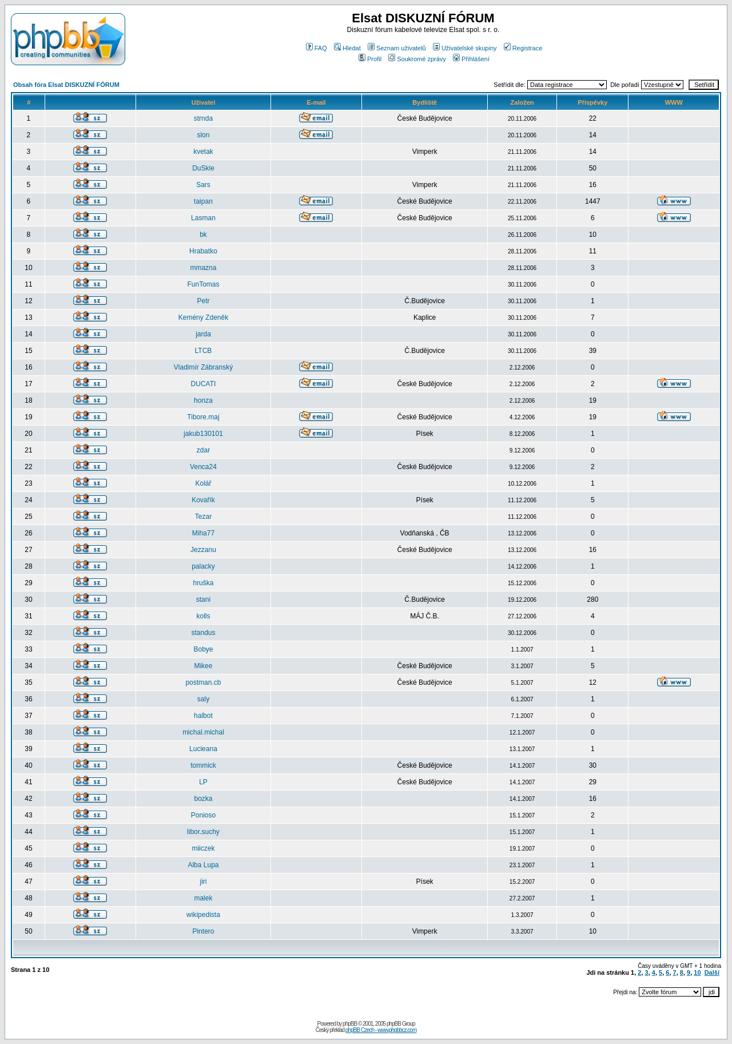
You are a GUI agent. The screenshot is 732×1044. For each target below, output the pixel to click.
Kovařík (203, 500)
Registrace (523, 48)
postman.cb (203, 682)
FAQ (316, 48)
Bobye (203, 649)
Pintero (203, 931)
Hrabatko (203, 251)
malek (203, 898)
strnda (203, 118)
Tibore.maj (203, 417)
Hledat (347, 48)
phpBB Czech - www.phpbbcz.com (380, 1030)
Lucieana (203, 749)
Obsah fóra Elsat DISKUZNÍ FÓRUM (66, 84)
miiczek (203, 848)
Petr (203, 301)
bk (203, 235)
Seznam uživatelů (397, 48)
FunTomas (203, 284)
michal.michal (203, 732)
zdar (203, 450)
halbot (203, 716)
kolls (203, 616)
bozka (203, 799)
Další (712, 972)
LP (203, 782)
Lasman (203, 218)
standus (203, 633)
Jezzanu (203, 550)
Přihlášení (471, 58)
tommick (203, 765)
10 (697, 972)
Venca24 (203, 467)
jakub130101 (203, 434)
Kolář (203, 483)
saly (203, 699)
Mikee (203, 666)
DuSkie (203, 168)
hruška (203, 583)
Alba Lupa (203, 865)
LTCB (203, 351)
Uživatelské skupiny (465, 48)
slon (203, 135)
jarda (203, 334)
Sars (203, 185)
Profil (370, 58)
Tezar (203, 517)
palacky (203, 566)
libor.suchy (203, 832)
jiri (203, 882)
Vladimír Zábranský (203, 367)
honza (203, 400)
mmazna (203, 268)
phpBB (350, 1024)
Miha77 (203, 533)
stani (203, 600)
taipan (203, 201)
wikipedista (203, 915)
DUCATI (203, 384)
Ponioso (203, 815)
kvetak (203, 152)
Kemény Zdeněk (203, 317)
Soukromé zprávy (417, 58)
